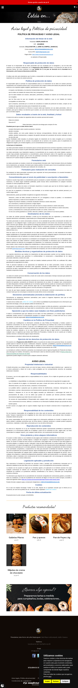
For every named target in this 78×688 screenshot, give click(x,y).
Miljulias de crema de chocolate (16, 571)
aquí (49, 676)
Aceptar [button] (47, 681)
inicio (39, 22)
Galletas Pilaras (16, 537)
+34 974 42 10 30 (33, 643)
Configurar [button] (65, 681)
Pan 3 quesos (39, 537)
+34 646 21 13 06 (44, 643)
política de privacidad (42, 240)
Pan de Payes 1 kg (62, 537)
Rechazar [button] (56, 681)
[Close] (77, 2)
